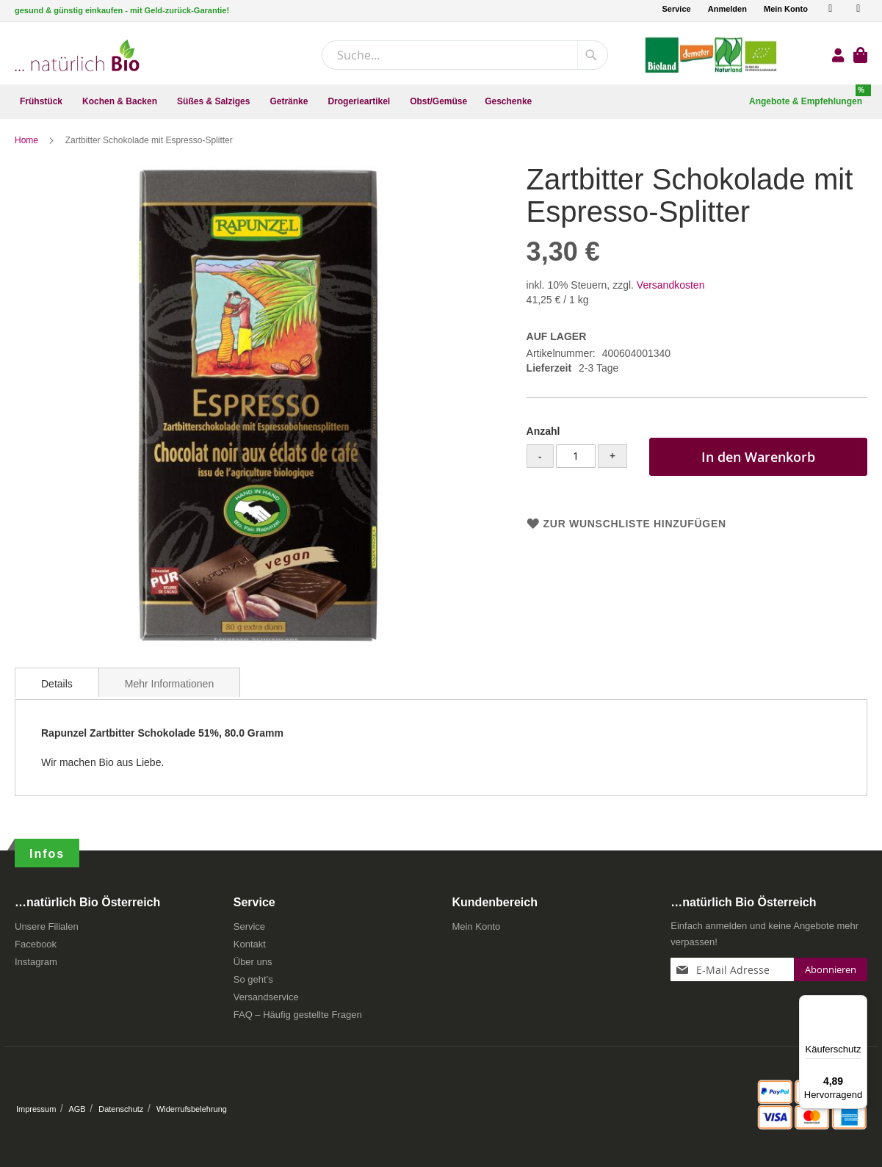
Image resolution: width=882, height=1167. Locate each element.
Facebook (36, 944)
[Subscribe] (830, 969)
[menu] (441, 101)
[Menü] (858, 1004)
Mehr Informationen (169, 687)
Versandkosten (671, 288)
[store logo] (77, 55)
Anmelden (727, 8)
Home (27, 143)
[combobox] (465, 55)
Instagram (36, 961)
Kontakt (250, 944)
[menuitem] (42, 101)
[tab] (57, 685)
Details (57, 687)
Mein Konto (786, 8)
